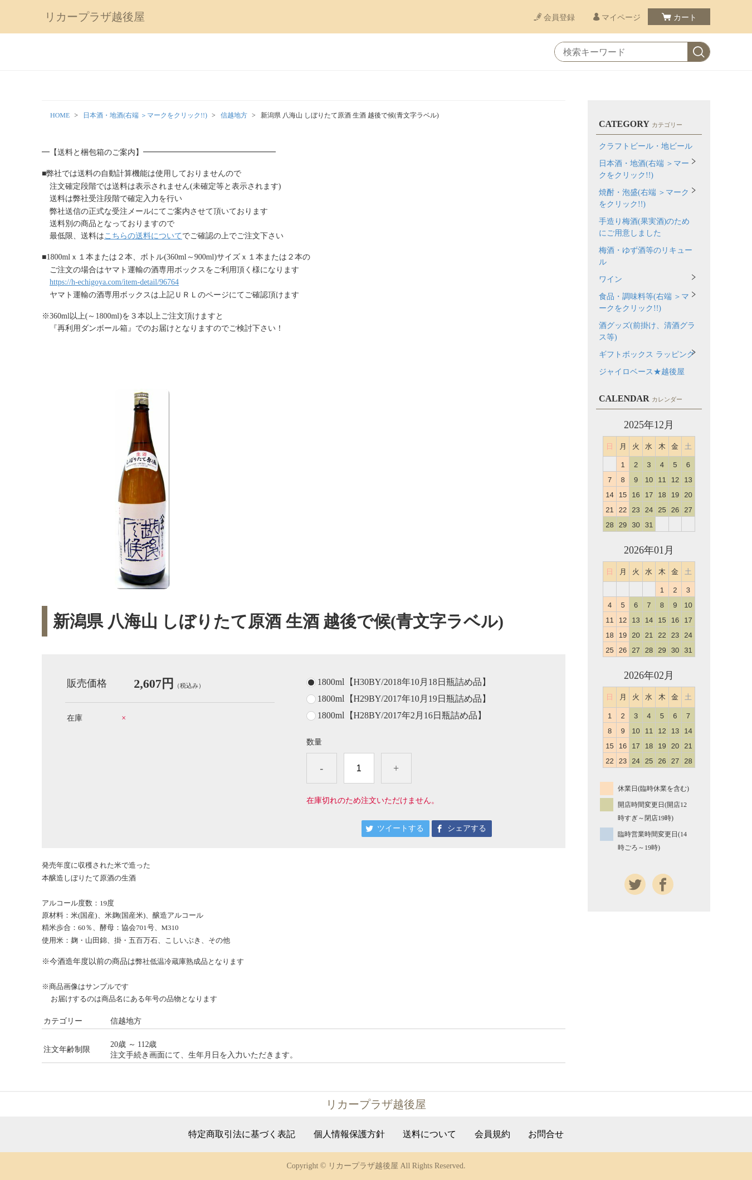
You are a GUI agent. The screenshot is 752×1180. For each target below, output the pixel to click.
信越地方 (234, 115)
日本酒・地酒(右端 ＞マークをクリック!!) (145, 115)
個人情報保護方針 (349, 1134)
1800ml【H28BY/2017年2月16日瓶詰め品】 (402, 715)
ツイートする (400, 828)
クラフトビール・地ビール (645, 146)
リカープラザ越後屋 (95, 17)
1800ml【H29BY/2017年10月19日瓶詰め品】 (404, 698)
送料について (429, 1134)
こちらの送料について (143, 236)
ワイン (610, 279)
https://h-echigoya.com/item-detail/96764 (114, 282)
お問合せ (546, 1134)
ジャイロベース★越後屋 (642, 372)
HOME (60, 115)
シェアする (466, 828)
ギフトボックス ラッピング (647, 354)
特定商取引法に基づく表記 (241, 1134)
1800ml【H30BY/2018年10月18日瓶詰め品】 (404, 682)
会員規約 (492, 1134)
